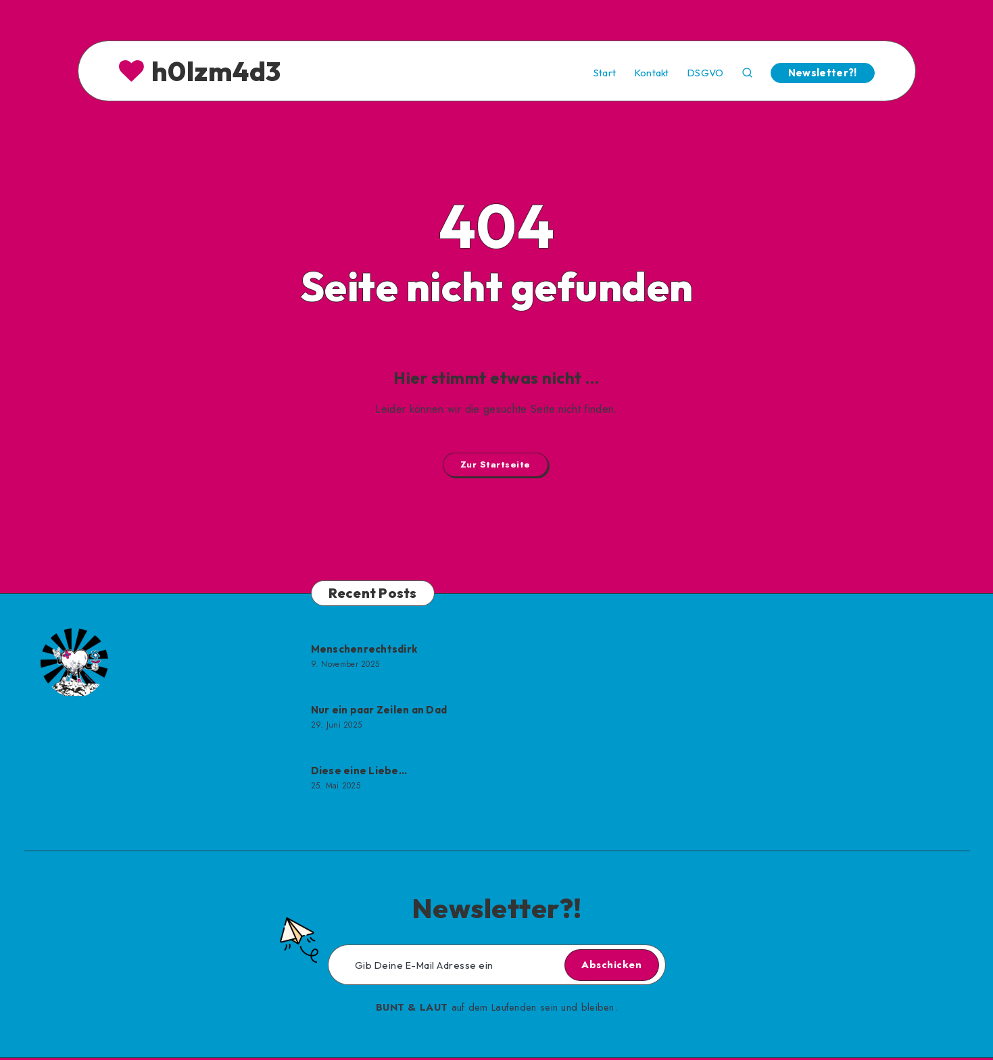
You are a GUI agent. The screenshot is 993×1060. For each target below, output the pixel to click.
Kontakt (651, 73)
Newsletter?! (822, 72)
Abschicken (601, 967)
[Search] (747, 71)
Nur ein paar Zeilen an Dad (379, 711)
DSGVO (705, 73)
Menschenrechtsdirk (364, 651)
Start (605, 73)
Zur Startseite (495, 465)
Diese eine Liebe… (359, 772)
